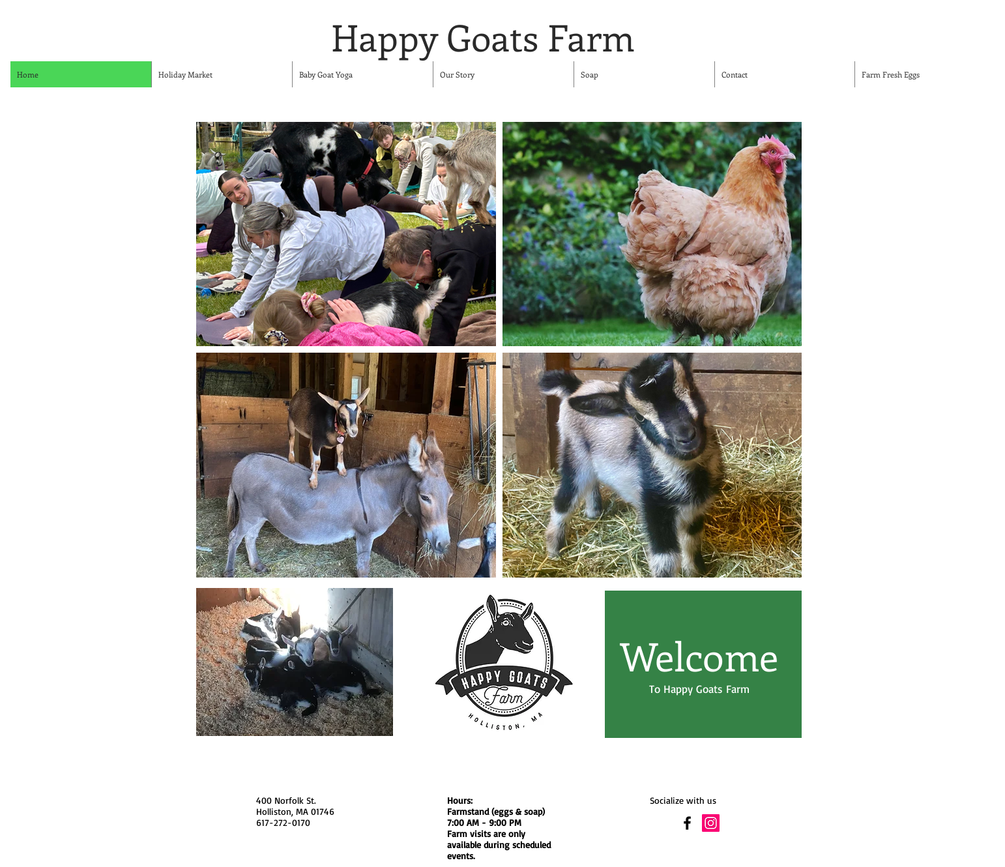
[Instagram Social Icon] (711, 823)
